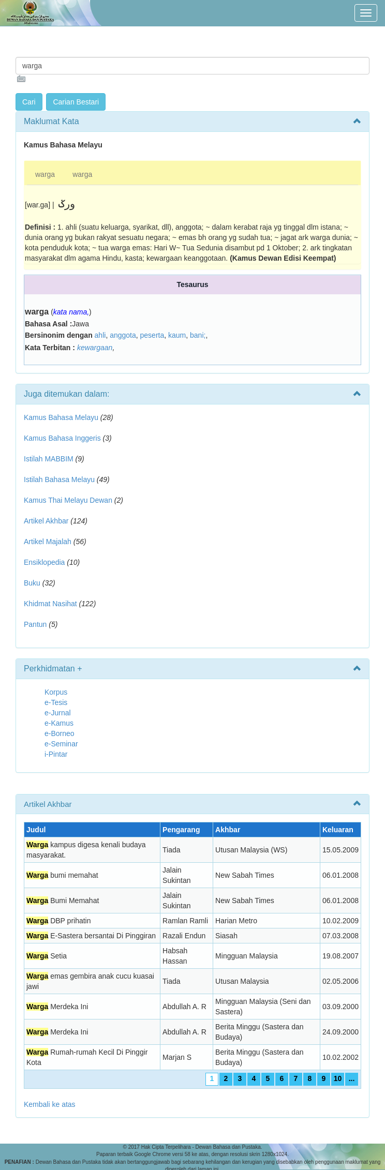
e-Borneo (60, 733)
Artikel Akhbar (46, 521)
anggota (123, 335)
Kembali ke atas (50, 1104)
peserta (152, 335)
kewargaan (95, 347)
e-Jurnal (58, 713)
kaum (177, 335)
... (352, 1078)
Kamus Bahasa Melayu (62, 417)
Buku (32, 583)
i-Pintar (56, 754)
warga (45, 174)
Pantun (35, 624)
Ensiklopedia (44, 562)
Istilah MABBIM (48, 459)
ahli (100, 335)
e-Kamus (59, 723)
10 (338, 1078)
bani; (197, 335)
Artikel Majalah (47, 541)
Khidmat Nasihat (50, 603)
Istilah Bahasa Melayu (59, 479)
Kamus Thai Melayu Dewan (68, 500)
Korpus (56, 692)
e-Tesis (56, 702)
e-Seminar (61, 744)
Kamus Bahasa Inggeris (62, 438)
